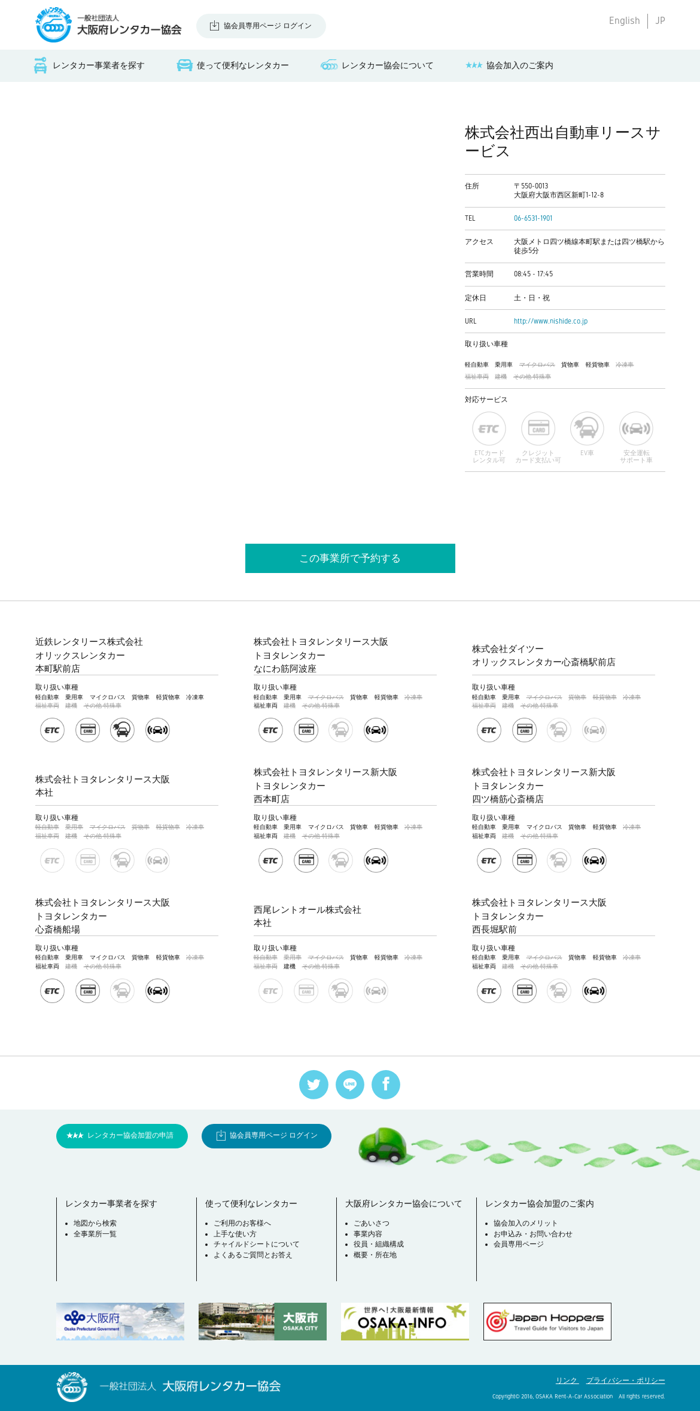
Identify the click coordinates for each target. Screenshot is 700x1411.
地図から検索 (95, 1223)
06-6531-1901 (533, 218)
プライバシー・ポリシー (625, 1380)
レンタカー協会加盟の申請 (130, 1135)
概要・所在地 (375, 1255)
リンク (567, 1380)
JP (660, 20)
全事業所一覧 (95, 1234)
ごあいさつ (371, 1223)
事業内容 (368, 1234)
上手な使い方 (235, 1234)
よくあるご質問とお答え (253, 1255)
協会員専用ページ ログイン (268, 26)
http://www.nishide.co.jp (551, 321)
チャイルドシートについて (257, 1244)
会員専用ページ (519, 1244)
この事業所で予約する (350, 558)
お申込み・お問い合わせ (533, 1234)
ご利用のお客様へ (242, 1223)
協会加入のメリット (526, 1223)
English (624, 20)
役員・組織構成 (379, 1244)
